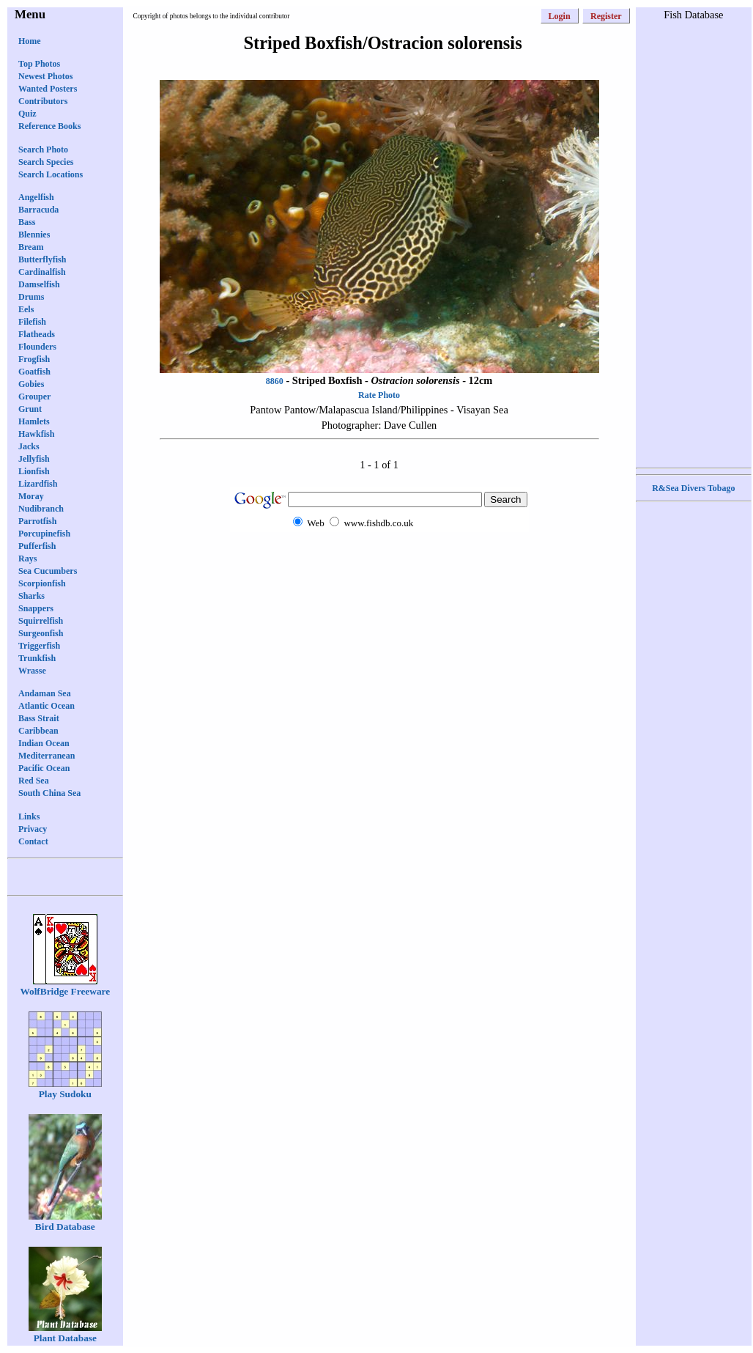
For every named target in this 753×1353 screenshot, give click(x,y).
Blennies (34, 234)
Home (29, 41)
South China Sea (49, 793)
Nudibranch (41, 509)
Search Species (45, 162)
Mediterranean (46, 756)
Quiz (27, 113)
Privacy (32, 829)
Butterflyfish (42, 259)
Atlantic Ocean (46, 706)
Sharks (31, 596)
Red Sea (33, 780)
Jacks (29, 446)
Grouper (34, 396)
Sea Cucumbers (47, 571)
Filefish (32, 322)
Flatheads (36, 334)
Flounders (37, 347)
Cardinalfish (42, 272)
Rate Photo (379, 395)
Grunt (30, 409)
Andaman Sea (44, 693)
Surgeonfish (40, 633)
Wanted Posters (47, 89)
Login (560, 16)
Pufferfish (37, 546)
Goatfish (34, 371)
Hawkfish (36, 434)
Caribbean (38, 731)
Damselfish (39, 284)
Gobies (31, 384)
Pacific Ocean (44, 768)
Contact (33, 841)
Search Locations (50, 174)
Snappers (35, 608)
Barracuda (38, 209)
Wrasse (32, 671)
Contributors (42, 101)
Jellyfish (34, 459)
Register (606, 16)
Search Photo (43, 149)
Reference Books (49, 126)
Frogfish (34, 359)
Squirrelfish (40, 621)
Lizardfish (37, 484)
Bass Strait (38, 718)
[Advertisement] (379, 560)
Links (29, 816)
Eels (26, 309)
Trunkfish (37, 658)
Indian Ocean (44, 743)
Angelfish (36, 197)
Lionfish (34, 471)
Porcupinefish (44, 533)
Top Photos (39, 64)
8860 (274, 381)
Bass (26, 222)
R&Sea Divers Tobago (693, 488)
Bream (30, 247)
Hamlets (34, 421)
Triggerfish (39, 646)
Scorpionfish (42, 583)
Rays (27, 558)
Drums (31, 297)
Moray (31, 496)
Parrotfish (37, 521)
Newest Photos (45, 76)
